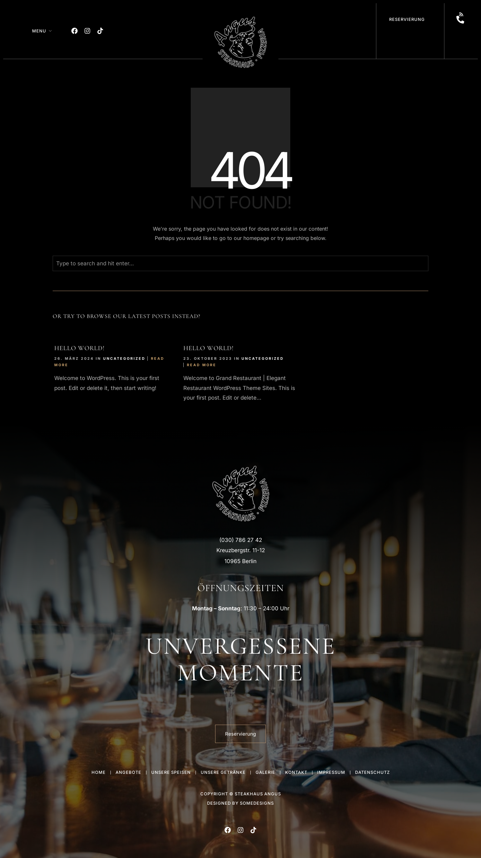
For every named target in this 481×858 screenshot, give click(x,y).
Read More (201, 365)
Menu (39, 30)
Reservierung (407, 19)
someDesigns (257, 803)
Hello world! (79, 348)
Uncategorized (124, 358)
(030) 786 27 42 (240, 540)
